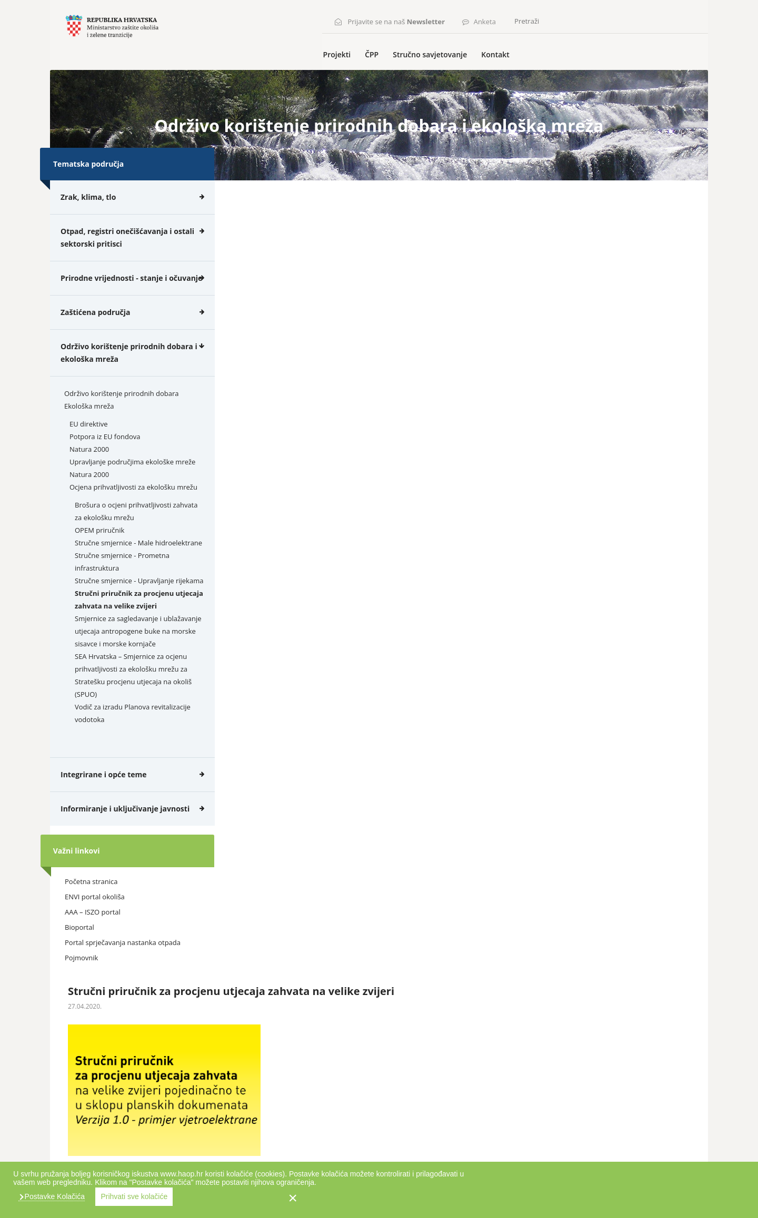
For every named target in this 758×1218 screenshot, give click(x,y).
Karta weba (70, 1159)
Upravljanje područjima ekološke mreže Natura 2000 (132, 487)
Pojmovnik (81, 977)
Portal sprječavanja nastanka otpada (123, 962)
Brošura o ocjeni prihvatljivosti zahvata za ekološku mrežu (136, 531)
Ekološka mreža (89, 425)
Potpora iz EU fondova (104, 456)
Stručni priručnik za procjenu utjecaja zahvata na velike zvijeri (139, 619)
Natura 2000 (89, 468)
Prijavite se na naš (399, 19)
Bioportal (79, 947)
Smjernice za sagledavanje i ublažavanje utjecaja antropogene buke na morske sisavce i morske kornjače (138, 650)
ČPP (386, 75)
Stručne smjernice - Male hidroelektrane (138, 562)
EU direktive (88, 443)
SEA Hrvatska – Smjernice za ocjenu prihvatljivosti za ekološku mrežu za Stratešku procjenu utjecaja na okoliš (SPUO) (133, 694)
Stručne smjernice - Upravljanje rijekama (139, 600)
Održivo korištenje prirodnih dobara (121, 413)
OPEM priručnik (99, 549)
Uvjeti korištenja (124, 1159)
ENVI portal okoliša (95, 916)
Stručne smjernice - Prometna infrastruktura (122, 581)
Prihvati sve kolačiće (588, 1196)
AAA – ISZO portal (93, 932)
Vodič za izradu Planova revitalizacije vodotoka (133, 733)
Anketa (488, 19)
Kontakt (506, 75)
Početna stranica (91, 901)
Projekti (352, 75)
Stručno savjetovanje (442, 75)
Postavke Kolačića (507, 1196)
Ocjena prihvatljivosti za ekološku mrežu (133, 506)
